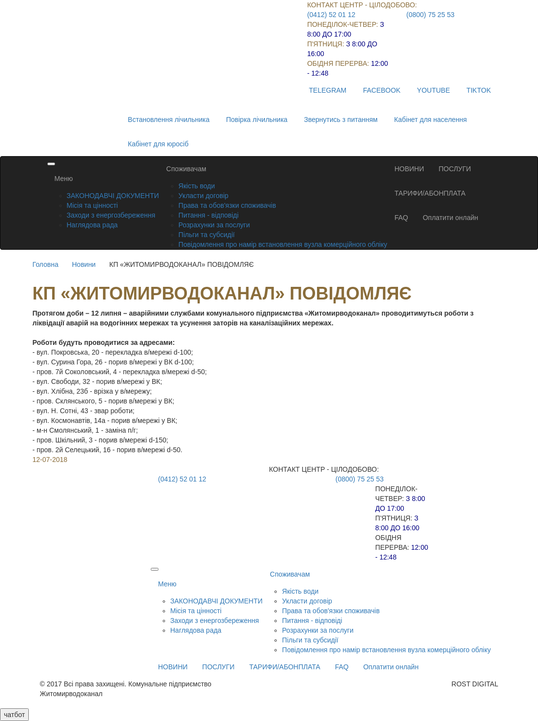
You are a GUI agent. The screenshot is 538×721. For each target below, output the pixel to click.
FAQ (401, 217)
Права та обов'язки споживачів (227, 205)
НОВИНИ (409, 169)
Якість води (197, 186)
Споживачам (186, 169)
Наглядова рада (92, 225)
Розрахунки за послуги (214, 225)
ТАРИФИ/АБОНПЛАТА (430, 193)
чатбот (14, 715)
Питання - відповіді (209, 215)
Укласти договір (204, 196)
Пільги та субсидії (207, 235)
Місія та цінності (92, 205)
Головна (46, 264)
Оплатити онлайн (450, 217)
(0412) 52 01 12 (331, 15)
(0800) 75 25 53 (430, 15)
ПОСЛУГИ (454, 169)
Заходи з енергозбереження (111, 215)
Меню (64, 178)
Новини (84, 264)
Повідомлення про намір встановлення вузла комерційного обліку (283, 244)
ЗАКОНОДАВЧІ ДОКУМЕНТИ (113, 196)
